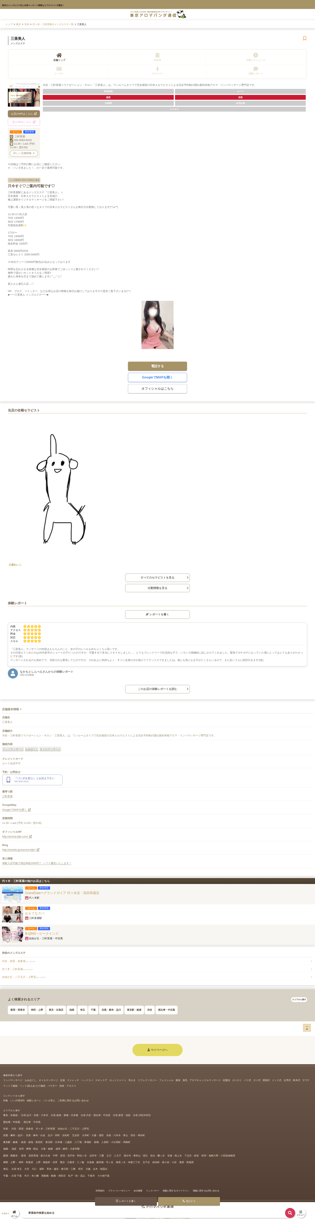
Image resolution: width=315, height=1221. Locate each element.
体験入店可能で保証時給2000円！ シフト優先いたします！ (37, 863)
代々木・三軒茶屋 (17, 969)
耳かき (132, 1080)
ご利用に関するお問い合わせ (73, 1100)
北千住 (146, 1162)
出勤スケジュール (255, 57)
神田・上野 (37, 1009)
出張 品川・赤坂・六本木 (34, 1115)
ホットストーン (117, 1080)
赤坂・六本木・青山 (117, 1135)
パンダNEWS (17, 1100)
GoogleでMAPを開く (157, 377)
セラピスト (157, 70)
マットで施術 (10, 1085)
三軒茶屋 (20, 136)
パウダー (52, 1085)
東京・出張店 (56, 1009)
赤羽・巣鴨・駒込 (28, 1148)
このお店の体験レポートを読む (157, 689)
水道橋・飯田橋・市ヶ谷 (100, 1162)
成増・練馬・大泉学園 (67, 1148)
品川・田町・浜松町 (59, 1135)
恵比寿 (27, 1122)
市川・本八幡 (31, 1175)
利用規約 (100, 1190)
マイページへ (157, 1049)
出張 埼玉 (16, 1169)
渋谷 (149, 1009)
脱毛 (185, 1080)
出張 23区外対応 (142, 1115)
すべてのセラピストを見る (157, 577)
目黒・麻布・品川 (111, 1009)
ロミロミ (237, 1080)
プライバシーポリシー (119, 1190)
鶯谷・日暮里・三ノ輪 (72, 1162)
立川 (108, 1155)
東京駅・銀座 (134, 1009)
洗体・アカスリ (67, 1085)
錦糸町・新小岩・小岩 (164, 1162)
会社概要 (138, 1190)
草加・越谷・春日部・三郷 (61, 1169)
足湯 (62, 1080)
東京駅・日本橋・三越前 (58, 1142)
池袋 (71, 1009)
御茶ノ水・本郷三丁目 (128, 1162)
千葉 (93, 1009)
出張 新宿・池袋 (121, 1115)
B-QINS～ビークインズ (41, 933)
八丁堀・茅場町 (83, 1142)
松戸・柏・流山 (76, 1175)
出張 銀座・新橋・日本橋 (64, 1115)
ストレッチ (73, 1080)
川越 (88, 1169)
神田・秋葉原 (26, 1162)
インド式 (276, 1080)
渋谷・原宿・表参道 (18, 961)
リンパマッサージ (13, 749)
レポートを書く (157, 614)
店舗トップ (59, 57)
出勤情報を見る (157, 588)
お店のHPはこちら (24, 113)
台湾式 (287, 1080)
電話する (157, 366)
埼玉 (82, 1009)
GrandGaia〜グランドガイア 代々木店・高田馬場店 (62, 893)
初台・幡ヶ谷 (157, 1155)
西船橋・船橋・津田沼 (53, 1175)
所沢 (80, 1169)
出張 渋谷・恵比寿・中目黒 (95, 1115)
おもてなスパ (34, 913)
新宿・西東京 (17, 1009)
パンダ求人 (49, 1100)
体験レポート (256, 70)
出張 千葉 (16, 1175)
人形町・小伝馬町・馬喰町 (115, 1142)
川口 (34, 1169)
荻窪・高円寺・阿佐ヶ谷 (73, 1155)
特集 (5, 1100)
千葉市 (91, 1175)
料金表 (157, 57)
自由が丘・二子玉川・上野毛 (24, 976)
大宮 (26, 1169)
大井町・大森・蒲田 (93, 1135)
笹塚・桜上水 (174, 1155)
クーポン (59, 70)
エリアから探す (299, 999)
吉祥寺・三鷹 (96, 1155)
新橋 (96, 1142)
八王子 (117, 1155)
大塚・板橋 (47, 1148)
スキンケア (101, 1080)
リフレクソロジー (147, 1080)
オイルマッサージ (50, 749)
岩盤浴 (226, 1080)
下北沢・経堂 (191, 1155)
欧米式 (296, 1080)
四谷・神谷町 (138, 1135)
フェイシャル (166, 1080)
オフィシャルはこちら (157, 388)
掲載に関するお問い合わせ (206, 1190)
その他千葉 (103, 1175)
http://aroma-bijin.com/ (17, 836)
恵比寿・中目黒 (166, 1009)
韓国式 (266, 1080)
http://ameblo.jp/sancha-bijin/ (20, 849)
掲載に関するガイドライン (176, 1190)
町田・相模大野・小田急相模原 (218, 1155)
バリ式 (247, 1080)
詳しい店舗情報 (24, 153)
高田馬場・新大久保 (39, 1155)
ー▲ (307, 1027)
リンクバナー (152, 1190)
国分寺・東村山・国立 (136, 1155)
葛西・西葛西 (186, 1162)
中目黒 (37, 1122)
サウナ (306, 1080)
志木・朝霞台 (100, 1169)
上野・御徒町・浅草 (46, 1162)
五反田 (75, 1135)
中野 (55, 1155)
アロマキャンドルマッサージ (205, 1080)
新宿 (23, 1155)
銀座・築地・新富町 (32, 1142)
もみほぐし (31, 749)
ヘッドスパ (87, 1080)
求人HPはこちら (24, 121)
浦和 (41, 1169)
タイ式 (257, 1080)
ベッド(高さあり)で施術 (32, 1085)
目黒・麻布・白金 (35, 1135)
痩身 (178, 1080)
